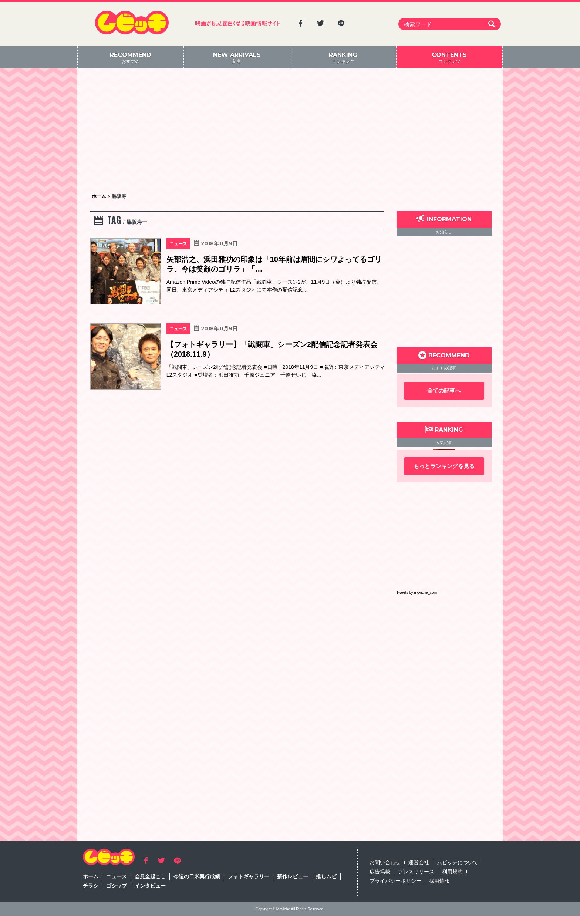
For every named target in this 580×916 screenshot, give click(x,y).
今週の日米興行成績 (196, 876)
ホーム (90, 876)
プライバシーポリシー (395, 881)
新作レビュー (292, 876)
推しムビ (326, 876)
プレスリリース (416, 871)
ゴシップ (116, 886)
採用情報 (439, 881)
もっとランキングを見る (444, 466)
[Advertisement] (290, 131)
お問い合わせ (385, 862)
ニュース (116, 876)
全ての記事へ (444, 390)
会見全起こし (150, 876)
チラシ (90, 886)
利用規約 (452, 871)
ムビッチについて (457, 862)
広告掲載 (380, 871)
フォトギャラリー (248, 876)
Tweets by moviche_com (417, 592)
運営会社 (418, 862)
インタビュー (150, 886)
